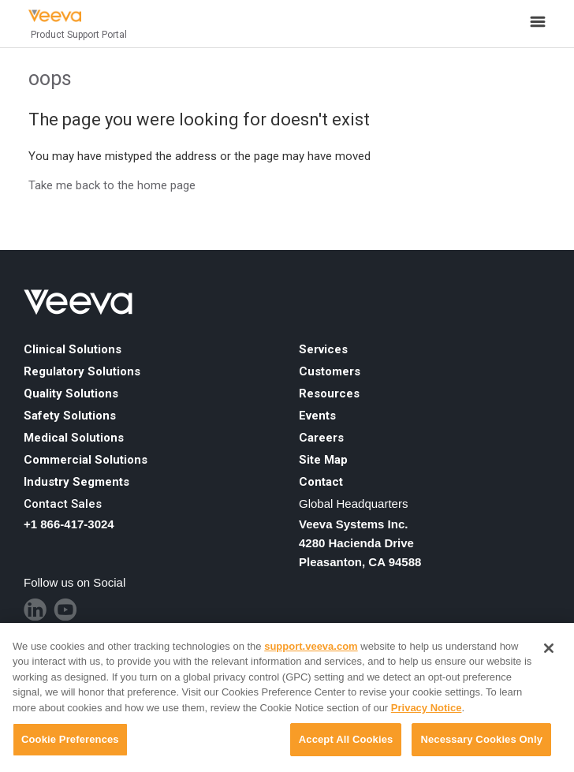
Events (317, 415)
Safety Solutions (70, 415)
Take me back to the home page (112, 185)
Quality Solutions (71, 393)
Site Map (323, 460)
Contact (321, 482)
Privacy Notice (426, 708)
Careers (321, 438)
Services (323, 349)
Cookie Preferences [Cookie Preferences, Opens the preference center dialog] (70, 739)
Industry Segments (76, 482)
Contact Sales (63, 504)
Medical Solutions (74, 438)
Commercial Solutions (85, 460)
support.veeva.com (311, 646)
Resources (329, 393)
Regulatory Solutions (82, 371)
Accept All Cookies (346, 739)
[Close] (548, 648)
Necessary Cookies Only (481, 739)
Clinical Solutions (72, 349)
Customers (329, 371)
